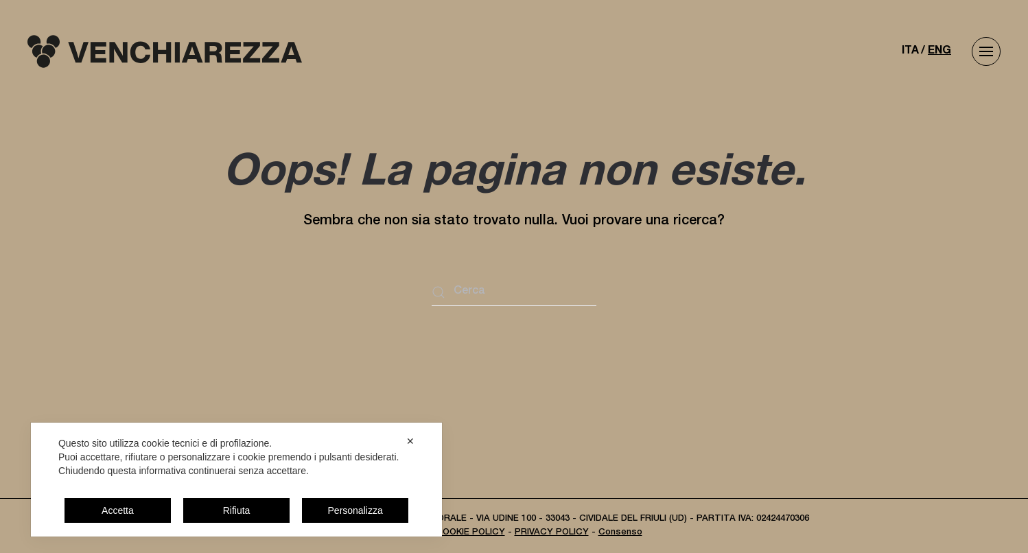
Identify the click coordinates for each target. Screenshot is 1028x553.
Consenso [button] (620, 532)
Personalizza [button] (355, 510)
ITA (910, 51)
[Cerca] (514, 292)
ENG (939, 51)
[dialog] (236, 480)
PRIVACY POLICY (552, 532)
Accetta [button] (118, 510)
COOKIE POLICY (470, 532)
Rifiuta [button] (236, 510)
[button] (986, 51)
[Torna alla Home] (164, 51)
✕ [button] (410, 441)
